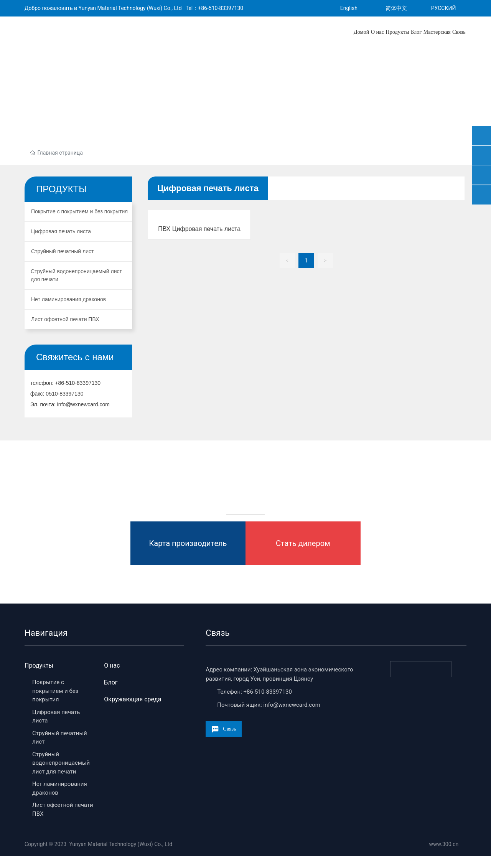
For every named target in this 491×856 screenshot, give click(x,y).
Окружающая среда (132, 699)
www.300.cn (443, 844)
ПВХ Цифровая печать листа (199, 229)
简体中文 (396, 8)
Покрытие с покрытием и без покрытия (55, 691)
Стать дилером (303, 543)
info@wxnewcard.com (83, 404)
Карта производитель (188, 543)
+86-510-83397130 (220, 8)
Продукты (39, 665)
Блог (110, 682)
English (349, 8)
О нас (112, 665)
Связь (217, 633)
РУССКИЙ (443, 8)
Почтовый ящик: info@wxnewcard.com (268, 704)
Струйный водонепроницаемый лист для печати (61, 763)
